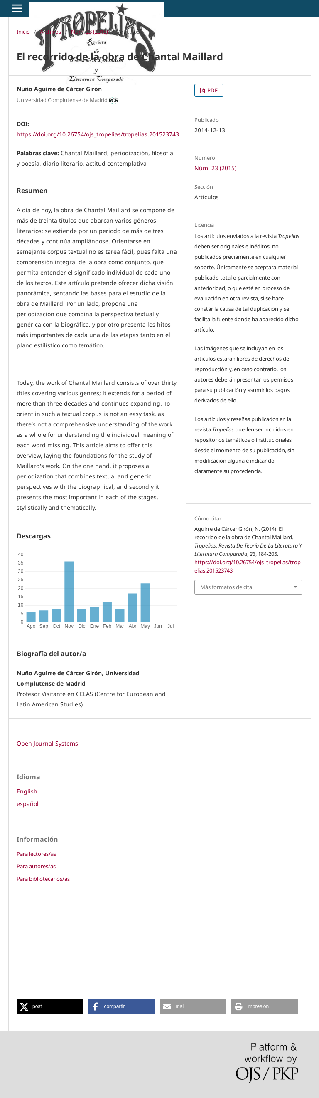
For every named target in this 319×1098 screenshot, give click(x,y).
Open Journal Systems (47, 743)
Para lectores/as (36, 854)
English (27, 791)
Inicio (23, 31)
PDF (212, 90)
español (28, 804)
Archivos (50, 31)
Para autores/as (36, 866)
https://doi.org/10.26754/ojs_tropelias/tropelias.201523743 (98, 134)
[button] (50, 1006)
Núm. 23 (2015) (89, 31)
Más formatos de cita (226, 587)
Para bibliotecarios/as (43, 878)
